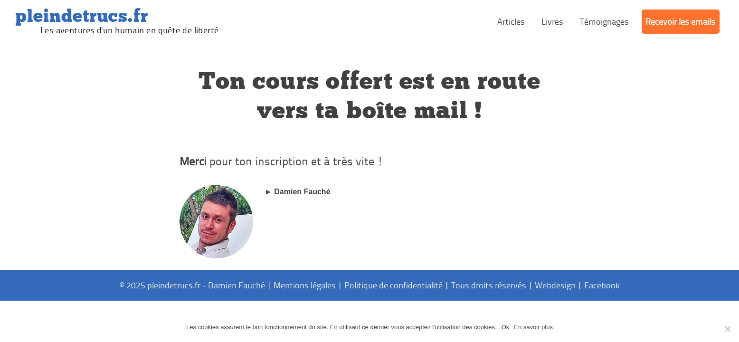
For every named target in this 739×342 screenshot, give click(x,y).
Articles (511, 21)
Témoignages (604, 21)
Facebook (602, 285)
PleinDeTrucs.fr (81, 16)
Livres (552, 21)
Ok (506, 327)
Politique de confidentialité (393, 285)
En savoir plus (533, 327)
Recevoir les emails (680, 21)
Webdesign (555, 285)
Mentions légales (305, 285)
